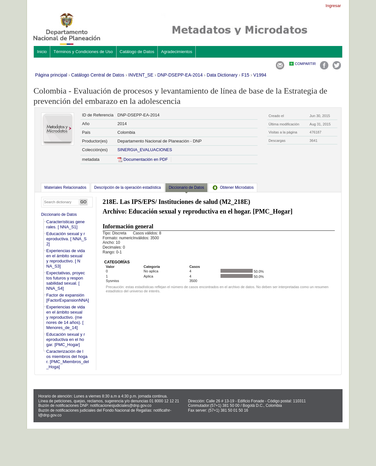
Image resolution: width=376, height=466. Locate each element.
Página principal (51, 75)
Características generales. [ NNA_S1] (65, 224)
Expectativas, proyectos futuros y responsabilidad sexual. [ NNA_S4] (65, 280)
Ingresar (333, 5)
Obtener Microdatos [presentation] (233, 187)
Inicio (42, 51)
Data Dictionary (222, 75)
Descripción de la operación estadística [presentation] (127, 187)
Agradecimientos (176, 51)
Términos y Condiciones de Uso (83, 51)
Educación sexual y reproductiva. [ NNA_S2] (66, 238)
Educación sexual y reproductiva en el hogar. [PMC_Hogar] (65, 339)
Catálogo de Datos (137, 51)
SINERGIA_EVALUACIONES (145, 149)
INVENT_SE (141, 75)
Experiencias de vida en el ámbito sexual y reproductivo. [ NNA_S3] (65, 258)
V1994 (259, 75)
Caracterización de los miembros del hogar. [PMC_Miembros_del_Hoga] (67, 359)
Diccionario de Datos (59, 214)
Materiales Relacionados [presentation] (65, 187)
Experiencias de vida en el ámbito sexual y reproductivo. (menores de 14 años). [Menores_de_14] (65, 317)
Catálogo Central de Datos (97, 75)
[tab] (65, 187)
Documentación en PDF (143, 159)
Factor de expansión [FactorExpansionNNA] (67, 298)
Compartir (305, 64)
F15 (245, 75)
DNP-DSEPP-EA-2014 (180, 75)
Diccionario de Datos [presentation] (186, 187)
